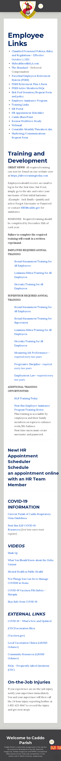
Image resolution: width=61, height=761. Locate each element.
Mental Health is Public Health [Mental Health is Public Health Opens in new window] (26, 571)
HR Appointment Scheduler (28, 112)
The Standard (20, 67)
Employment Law (24, 375)
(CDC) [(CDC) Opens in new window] (11, 628)
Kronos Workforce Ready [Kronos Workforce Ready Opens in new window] (26, 121)
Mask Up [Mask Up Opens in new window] (13, 552)
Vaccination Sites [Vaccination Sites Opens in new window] (25, 628)
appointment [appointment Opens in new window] (29, 473)
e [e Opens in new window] (28, 583)
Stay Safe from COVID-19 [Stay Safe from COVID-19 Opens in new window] (22, 601)
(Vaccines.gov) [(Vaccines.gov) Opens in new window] (16, 635)
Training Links (20, 104)
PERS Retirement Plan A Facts (29, 84)
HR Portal (17, 108)
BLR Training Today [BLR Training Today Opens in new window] (26, 398)
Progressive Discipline (27, 364)
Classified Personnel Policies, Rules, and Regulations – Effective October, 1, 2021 (32, 55)
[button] (40, 6)
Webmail (17, 125)
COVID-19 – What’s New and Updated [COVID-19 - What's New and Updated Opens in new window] (30, 621)
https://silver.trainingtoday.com (29, 175)
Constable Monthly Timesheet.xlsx (32, 129)
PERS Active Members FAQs (28, 88)
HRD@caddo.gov (30, 207)
